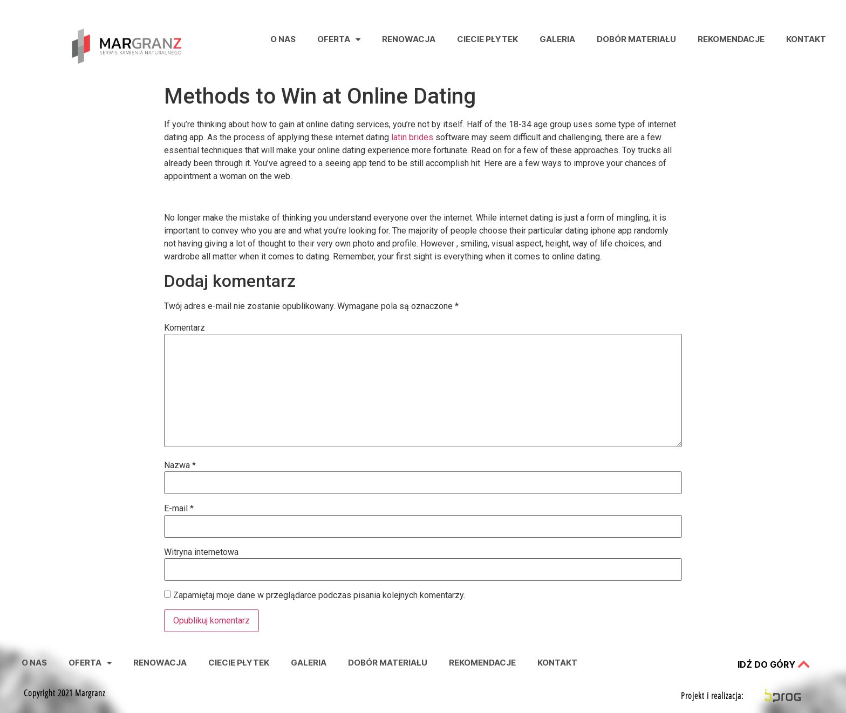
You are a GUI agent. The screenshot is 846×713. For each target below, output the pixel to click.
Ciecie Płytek (487, 39)
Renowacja (408, 39)
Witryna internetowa (201, 552)
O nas (283, 39)
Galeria (557, 39)
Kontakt (806, 39)
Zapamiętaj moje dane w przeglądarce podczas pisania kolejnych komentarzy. (319, 595)
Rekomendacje (731, 39)
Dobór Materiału (636, 39)
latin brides (412, 137)
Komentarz (184, 328)
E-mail (179, 508)
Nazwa (180, 465)
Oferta (338, 39)
